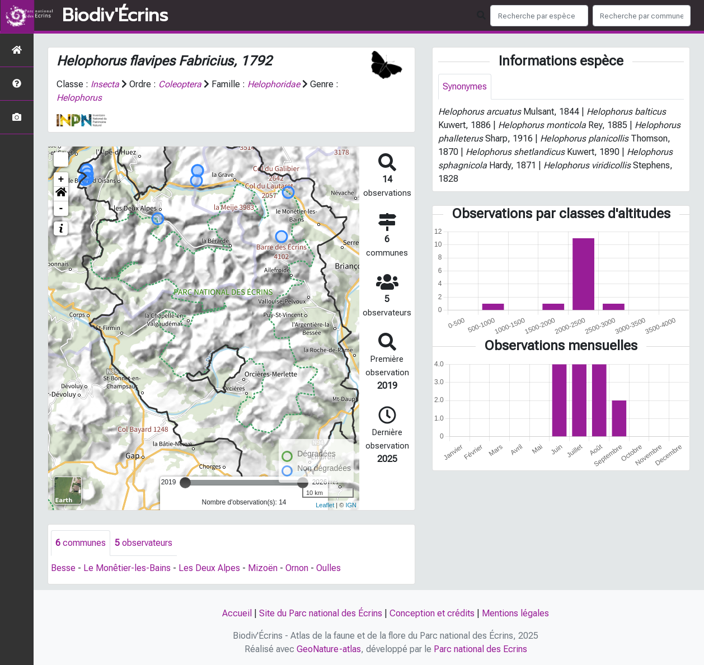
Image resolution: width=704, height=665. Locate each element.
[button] (61, 194)
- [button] (61, 208)
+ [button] (61, 179)
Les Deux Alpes (209, 568)
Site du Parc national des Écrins (320, 613)
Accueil (237, 613)
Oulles (328, 568)
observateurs (143, 542)
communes (80, 542)
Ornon (296, 568)
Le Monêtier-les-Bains (127, 568)
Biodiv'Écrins (115, 15)
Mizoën (263, 568)
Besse (63, 568)
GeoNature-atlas (329, 649)
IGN (350, 505)
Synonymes (465, 86)
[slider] (185, 482)
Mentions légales (515, 613)
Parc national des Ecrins (480, 649)
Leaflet (325, 505)
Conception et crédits (432, 613)
